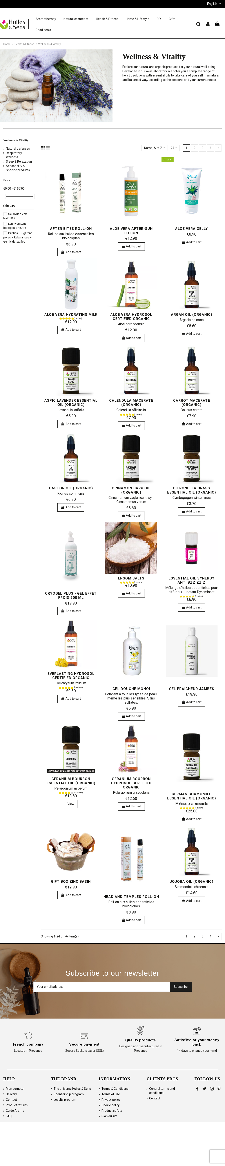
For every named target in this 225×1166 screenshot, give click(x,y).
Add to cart (71, 252)
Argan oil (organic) (191, 314)
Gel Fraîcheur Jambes (191, 689)
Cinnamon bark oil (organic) (131, 490)
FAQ (9, 1116)
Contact (11, 1099)
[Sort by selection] (154, 148)
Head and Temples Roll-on (131, 897)
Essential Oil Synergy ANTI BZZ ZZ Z (191, 580)
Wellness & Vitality (16, 140)
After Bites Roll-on (71, 229)
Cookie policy (111, 1105)
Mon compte (15, 1088)
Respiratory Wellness (14, 155)
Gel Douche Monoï (131, 689)
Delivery (11, 1094)
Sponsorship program (69, 1094)
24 (174, 148)
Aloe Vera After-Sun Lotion (131, 231)
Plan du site (110, 1116)
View (70, 804)
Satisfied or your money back (196, 1042)
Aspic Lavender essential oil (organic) (71, 402)
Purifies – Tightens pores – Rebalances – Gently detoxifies (17, 237)
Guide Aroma (15, 1110)
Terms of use (111, 1094)
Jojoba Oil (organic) (191, 881)
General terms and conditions (162, 1091)
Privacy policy (111, 1099)
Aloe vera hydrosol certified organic (131, 316)
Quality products (140, 1040)
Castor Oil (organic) (71, 488)
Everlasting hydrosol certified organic (70, 676)
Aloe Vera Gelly (191, 229)
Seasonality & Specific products (18, 168)
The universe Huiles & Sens (72, 1088)
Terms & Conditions (115, 1088)
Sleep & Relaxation (19, 161)
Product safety (112, 1110)
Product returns (17, 1105)
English (214, 3)
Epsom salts (131, 578)
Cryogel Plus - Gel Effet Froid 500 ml (71, 595)
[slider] (5, 196)
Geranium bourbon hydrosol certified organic (131, 783)
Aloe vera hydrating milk (71, 314)
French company (28, 1044)
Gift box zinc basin (71, 881)
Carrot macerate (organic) (191, 402)
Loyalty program (65, 1099)
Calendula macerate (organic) (131, 402)
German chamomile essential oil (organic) (191, 796)
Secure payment (84, 1044)
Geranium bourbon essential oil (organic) (71, 781)
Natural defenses (18, 148)
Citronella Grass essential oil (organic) (191, 490)
